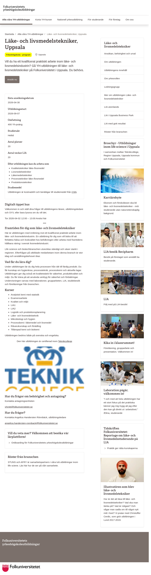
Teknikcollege (65, 341)
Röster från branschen (115, 131)
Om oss (130, 19)
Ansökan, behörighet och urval (120, 53)
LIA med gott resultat (115, 123)
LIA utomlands (111, 107)
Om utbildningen (112, 62)
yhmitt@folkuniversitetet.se (19, 407)
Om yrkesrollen (112, 78)
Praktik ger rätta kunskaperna (122, 448)
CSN (74, 192)
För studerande (96, 19)
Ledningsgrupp (112, 87)
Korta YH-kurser (43, 19)
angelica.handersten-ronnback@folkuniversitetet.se (31, 423)
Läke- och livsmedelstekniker (117, 44)
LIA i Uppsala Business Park (118, 115)
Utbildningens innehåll (115, 70)
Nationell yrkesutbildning (70, 19)
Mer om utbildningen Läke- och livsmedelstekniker (120, 97)
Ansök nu (13, 79)
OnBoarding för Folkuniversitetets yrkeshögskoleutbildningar (42, 442)
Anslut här (41, 218)
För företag (114, 19)
